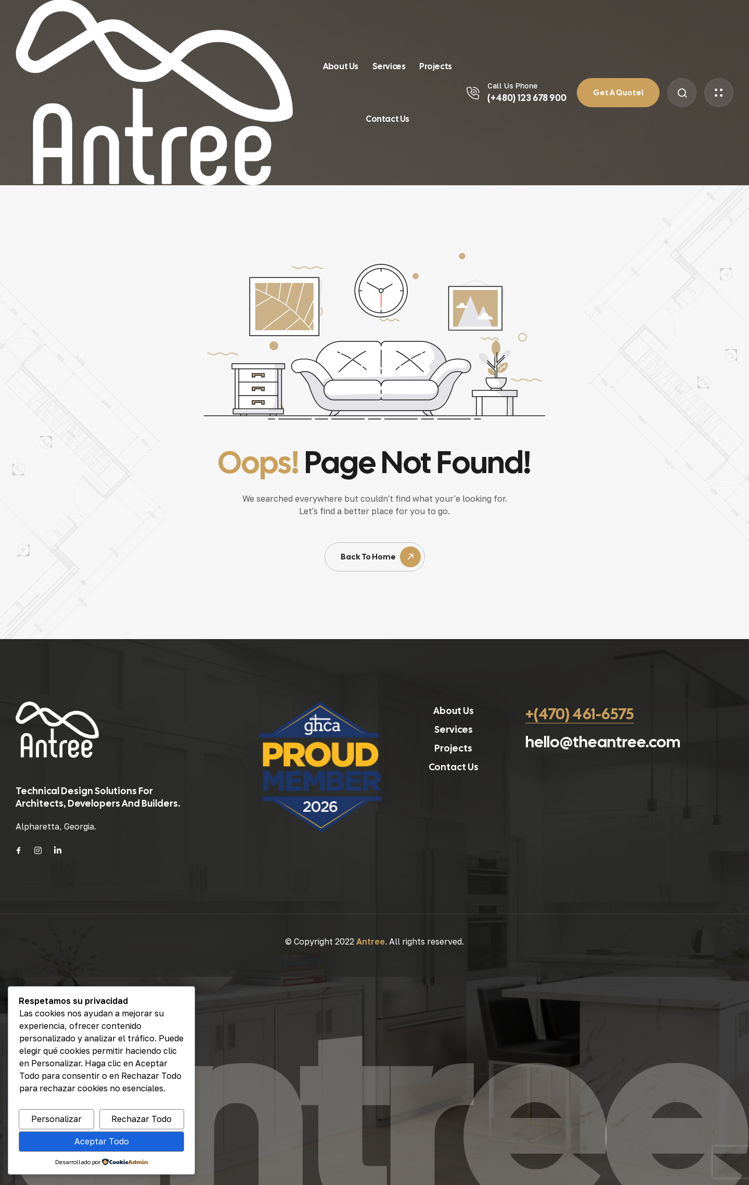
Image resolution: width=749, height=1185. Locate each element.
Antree (370, 941)
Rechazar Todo (141, 1119)
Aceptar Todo (101, 1141)
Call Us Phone (512, 85)
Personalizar (56, 1119)
